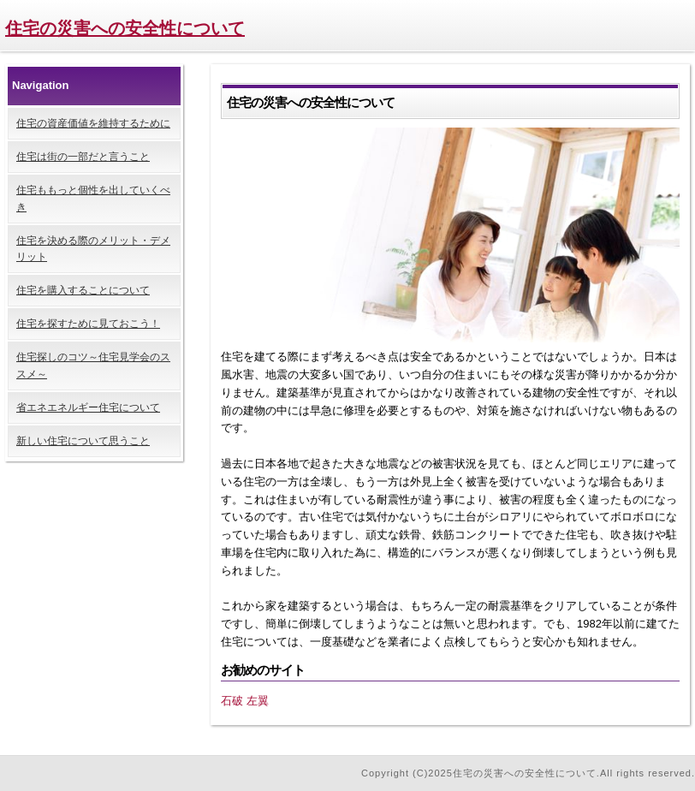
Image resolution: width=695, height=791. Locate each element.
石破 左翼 (245, 700)
